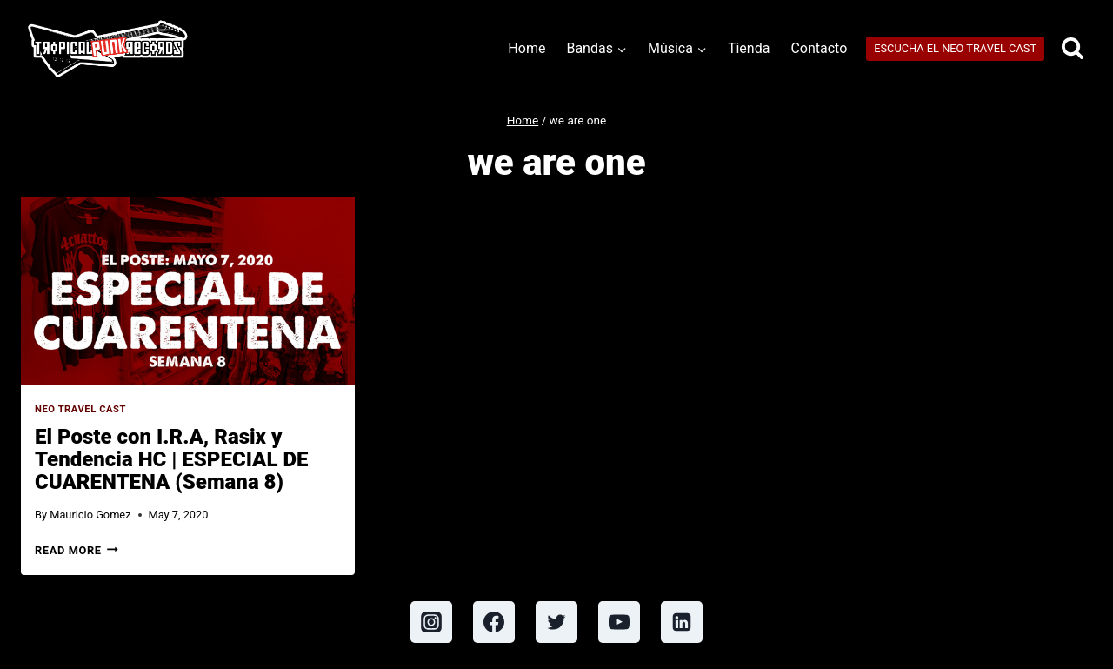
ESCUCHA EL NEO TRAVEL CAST (955, 48)
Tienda (749, 48)
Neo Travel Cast (80, 409)
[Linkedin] (682, 622)
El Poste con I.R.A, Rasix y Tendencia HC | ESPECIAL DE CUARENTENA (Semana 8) (171, 459)
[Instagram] (431, 622)
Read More (76, 550)
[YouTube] (619, 622)
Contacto (818, 48)
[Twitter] (556, 622)
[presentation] (188, 291)
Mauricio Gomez (90, 514)
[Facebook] (494, 622)
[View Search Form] (1072, 49)
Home (526, 48)
